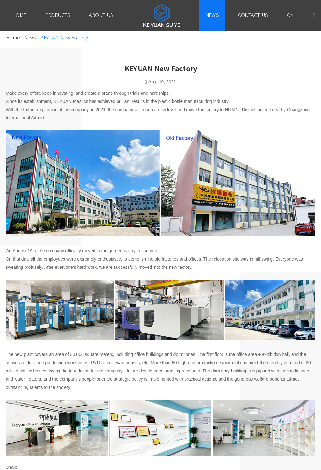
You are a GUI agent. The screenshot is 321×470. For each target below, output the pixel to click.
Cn (290, 15)
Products (57, 15)
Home (19, 15)
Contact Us (253, 15)
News (212, 15)
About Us (101, 15)
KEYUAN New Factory (64, 37)
